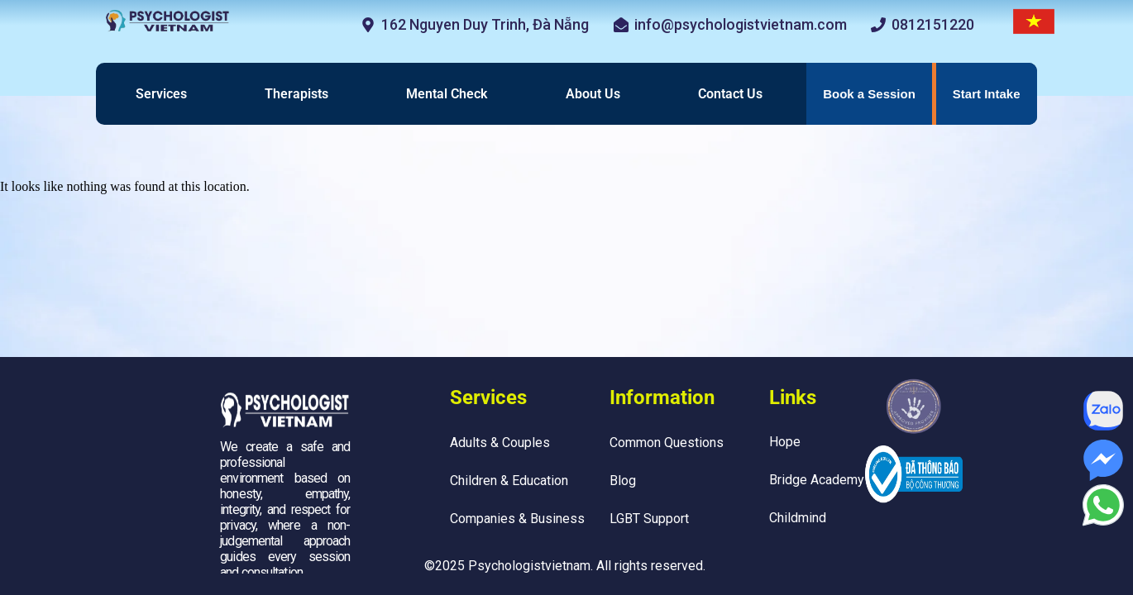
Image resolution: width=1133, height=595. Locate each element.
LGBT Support (649, 518)
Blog (623, 480)
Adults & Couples (500, 442)
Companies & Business (517, 518)
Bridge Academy (816, 480)
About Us (593, 94)
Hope (785, 442)
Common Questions (667, 442)
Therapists (296, 94)
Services (161, 94)
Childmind (797, 518)
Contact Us (730, 94)
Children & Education (509, 480)
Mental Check (446, 94)
